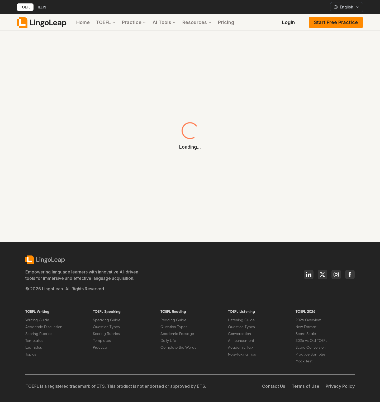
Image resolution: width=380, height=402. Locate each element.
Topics (30, 354)
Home (83, 22)
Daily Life (168, 340)
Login (288, 22)
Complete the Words (178, 347)
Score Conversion (311, 347)
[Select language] (346, 7)
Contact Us (273, 386)
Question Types (106, 327)
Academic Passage (177, 334)
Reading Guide (173, 320)
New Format (306, 327)
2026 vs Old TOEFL (311, 340)
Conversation (239, 334)
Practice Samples (311, 354)
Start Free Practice (336, 22)
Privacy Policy (340, 386)
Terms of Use (305, 386)
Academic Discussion (43, 327)
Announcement (241, 340)
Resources (197, 22)
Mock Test (304, 361)
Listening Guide (241, 320)
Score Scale (306, 334)
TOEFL (25, 7)
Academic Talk (240, 347)
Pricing (226, 22)
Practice (134, 22)
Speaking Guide (106, 320)
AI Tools (164, 22)
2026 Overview (308, 320)
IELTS (42, 7)
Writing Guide (37, 320)
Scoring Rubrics (38, 334)
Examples (33, 347)
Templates (34, 340)
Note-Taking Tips (242, 354)
